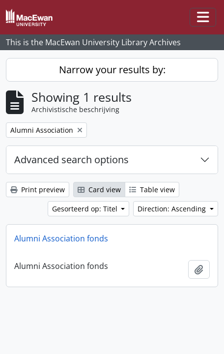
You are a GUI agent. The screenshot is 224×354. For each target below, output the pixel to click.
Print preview (37, 189)
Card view (99, 189)
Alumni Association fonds (61, 238)
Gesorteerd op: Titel (85, 208)
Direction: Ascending (173, 208)
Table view (152, 189)
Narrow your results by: (112, 69)
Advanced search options (71, 159)
